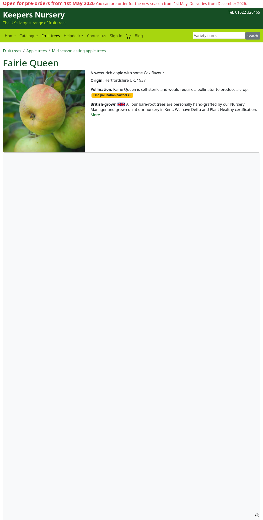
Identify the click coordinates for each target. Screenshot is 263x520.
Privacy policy (15, 497)
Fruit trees (51, 35)
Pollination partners (143, 435)
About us (11, 476)
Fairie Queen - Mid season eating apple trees (43, 456)
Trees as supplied (106, 486)
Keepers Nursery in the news (116, 476)
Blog (139, 35)
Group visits (188, 486)
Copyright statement (21, 502)
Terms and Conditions (22, 508)
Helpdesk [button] (72, 35)
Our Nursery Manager (110, 502)
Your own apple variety (111, 497)
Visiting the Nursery (196, 481)
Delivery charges (18, 492)
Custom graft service (21, 486)
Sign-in (116, 35)
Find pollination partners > (112, 95)
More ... (97, 114)
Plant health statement (23, 481)
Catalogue (29, 35)
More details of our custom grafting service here (157, 271)
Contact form (190, 476)
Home (10, 35)
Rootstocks (100, 481)
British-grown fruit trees (116, 492)
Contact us (96, 35)
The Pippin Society (194, 492)
